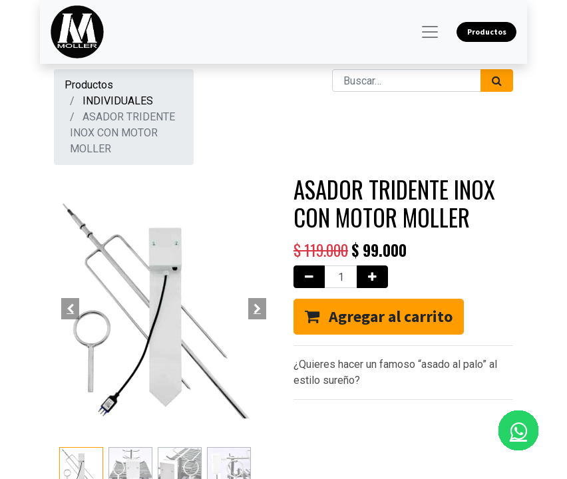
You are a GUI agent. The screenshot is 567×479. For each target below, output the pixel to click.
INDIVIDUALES (118, 100)
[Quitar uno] (309, 276)
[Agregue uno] (372, 276)
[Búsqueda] (496, 80)
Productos (89, 85)
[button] (70, 309)
